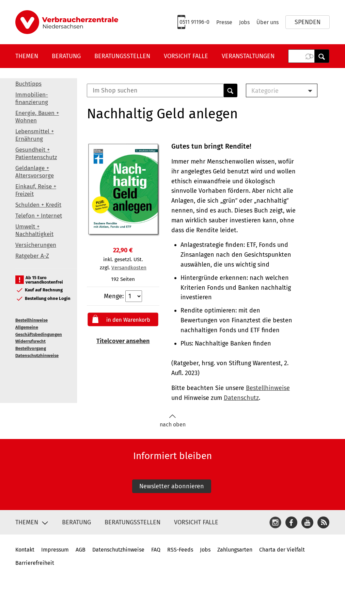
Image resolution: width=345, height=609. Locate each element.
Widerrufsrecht (30, 341)
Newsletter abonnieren (171, 486)
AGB (80, 549)
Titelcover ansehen (123, 341)
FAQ (155, 549)
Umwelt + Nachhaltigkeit (34, 230)
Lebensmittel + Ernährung (34, 135)
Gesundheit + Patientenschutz (36, 153)
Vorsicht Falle (186, 56)
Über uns (267, 22)
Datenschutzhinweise (37, 355)
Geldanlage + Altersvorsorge (34, 172)
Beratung (66, 56)
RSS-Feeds (180, 549)
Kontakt (24, 549)
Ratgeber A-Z (32, 255)
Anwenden (321, 56)
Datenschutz (241, 398)
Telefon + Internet (38, 215)
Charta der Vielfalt (282, 549)
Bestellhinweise (31, 320)
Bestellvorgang (30, 348)
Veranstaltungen (248, 56)
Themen (26, 56)
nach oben (173, 420)
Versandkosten (128, 268)
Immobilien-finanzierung (31, 98)
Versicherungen (35, 245)
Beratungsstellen (122, 56)
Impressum (55, 549)
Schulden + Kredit (38, 204)
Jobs (244, 22)
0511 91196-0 (194, 22)
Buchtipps (28, 83)
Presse (224, 22)
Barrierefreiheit (34, 563)
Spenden (307, 22)
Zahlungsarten (234, 549)
